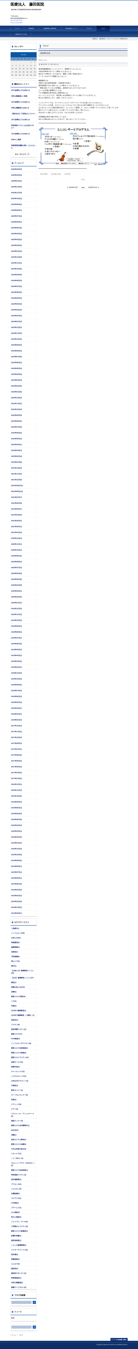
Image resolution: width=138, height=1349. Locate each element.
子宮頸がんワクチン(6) (19, 1226)
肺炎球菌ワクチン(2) (18, 1029)
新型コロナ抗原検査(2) (19, 1048)
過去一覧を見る (20, 154)
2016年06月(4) (16, 814)
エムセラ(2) (15, 1264)
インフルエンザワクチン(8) (21, 1043)
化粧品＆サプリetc (21, 34)
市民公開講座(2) (17, 1283)
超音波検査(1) (16, 1240)
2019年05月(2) (16, 649)
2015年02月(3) (16, 896)
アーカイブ (19, 163)
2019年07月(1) (16, 638)
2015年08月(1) (16, 866)
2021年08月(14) (17, 491)
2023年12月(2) (16, 327)
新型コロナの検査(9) (18, 1053)
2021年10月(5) (16, 480)
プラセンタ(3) (16, 1184)
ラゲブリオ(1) (16, 1198)
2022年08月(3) (16, 421)
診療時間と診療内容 (50, 28)
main (83, 187)
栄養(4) (13, 992)
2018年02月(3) (16, 720)
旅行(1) (13, 966)
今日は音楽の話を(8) (18, 1149)
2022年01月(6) (16, 462)
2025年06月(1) (16, 222)
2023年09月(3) (16, 345)
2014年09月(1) (16, 913)
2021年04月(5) (16, 515)
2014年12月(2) (16, 907)
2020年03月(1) (16, 591)
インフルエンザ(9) (18, 933)
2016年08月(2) (16, 808)
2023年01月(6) (16, 392)
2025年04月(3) (16, 234)
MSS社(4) (14, 1130)
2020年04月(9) (16, 585)
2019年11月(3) (16, 614)
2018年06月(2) (16, 696)
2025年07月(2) (16, 216)
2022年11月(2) (16, 403)
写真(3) (13, 1006)
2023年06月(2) (16, 362)
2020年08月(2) (16, 562)
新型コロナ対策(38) (18, 996)
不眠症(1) (14, 1085)
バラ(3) (13, 1001)
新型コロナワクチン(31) (20, 1057)
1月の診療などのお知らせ (20, 134)
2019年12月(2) (16, 608)
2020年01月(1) (16, 603)
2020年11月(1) (16, 544)
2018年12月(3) (16, 673)
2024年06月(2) (16, 292)
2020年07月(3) (16, 567)
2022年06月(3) (16, 433)
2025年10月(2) (16, 198)
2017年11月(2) (16, 731)
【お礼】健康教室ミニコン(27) (22, 978)
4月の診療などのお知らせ (20, 90)
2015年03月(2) (16, 890)
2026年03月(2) (16, 169)
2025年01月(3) (16, 251)
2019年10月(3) (16, 620)
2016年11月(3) (16, 790)
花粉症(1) (14, 952)
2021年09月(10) (17, 485)
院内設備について (71, 28)
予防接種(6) (15, 956)
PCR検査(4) (15, 1039)
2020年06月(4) (16, 573)
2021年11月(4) (16, 474)
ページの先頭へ (119, 1339)
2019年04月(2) (16, 655)
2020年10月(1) (16, 550)
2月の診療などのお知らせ (20, 119)
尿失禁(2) (14, 1254)
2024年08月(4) (16, 280)
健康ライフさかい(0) (18, 1287)
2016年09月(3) (16, 802)
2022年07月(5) (16, 427)
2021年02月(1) (16, 526)
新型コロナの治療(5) (18, 1144)
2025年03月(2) (16, 239)
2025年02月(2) (16, 245)
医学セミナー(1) (17, 1090)
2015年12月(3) (16, 849)
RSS (13, 1318)
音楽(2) (13, 1099)
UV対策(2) (15, 1203)
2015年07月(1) (16, 872)
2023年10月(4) (16, 339)
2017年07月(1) (16, 749)
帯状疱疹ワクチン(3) (18, 1175)
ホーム (17, 28)
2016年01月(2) (16, 843)
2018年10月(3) (16, 679)
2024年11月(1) (16, 263)
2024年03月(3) (16, 310)
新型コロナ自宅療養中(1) (20, 1125)
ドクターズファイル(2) (19, 1250)
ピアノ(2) (14, 1109)
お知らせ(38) (16, 938)
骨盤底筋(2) (15, 1259)
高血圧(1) (14, 1020)
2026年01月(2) (16, 181)
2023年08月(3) (16, 351)
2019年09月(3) (16, 626)
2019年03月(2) (16, 661)
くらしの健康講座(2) (18, 1245)
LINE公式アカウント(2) (19, 1081)
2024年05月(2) (16, 298)
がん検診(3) (15, 1212)
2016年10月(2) (16, 796)
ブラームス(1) (16, 1208)
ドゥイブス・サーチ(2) (19, 1222)
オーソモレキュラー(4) (19, 1095)
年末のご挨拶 (16, 139)
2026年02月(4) (16, 175)
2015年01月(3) (16, 901)
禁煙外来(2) (15, 1067)
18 (16, 72)
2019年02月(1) (16, 667)
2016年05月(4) (16, 819)
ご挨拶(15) (15, 928)
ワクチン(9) (15, 1025)
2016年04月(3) (16, 825)
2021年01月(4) (16, 532)
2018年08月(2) (16, 685)
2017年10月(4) (16, 737)
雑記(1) (13, 982)
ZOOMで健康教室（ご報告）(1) (22, 1015)
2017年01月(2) (16, 778)
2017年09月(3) (16, 743)
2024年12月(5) (16, 257)
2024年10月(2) (16, 269)
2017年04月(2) (16, 767)
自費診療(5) (15, 1193)
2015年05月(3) (16, 884)
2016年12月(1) (16, 784)
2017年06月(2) (16, 755)
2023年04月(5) (16, 374)
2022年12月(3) (16, 398)
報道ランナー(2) (17, 1121)
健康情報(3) (15, 947)
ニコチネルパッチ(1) (18, 1076)
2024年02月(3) (16, 316)
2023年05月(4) (16, 368)
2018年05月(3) (16, 702)
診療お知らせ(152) (18, 987)
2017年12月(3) (16, 726)
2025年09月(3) (16, 204)
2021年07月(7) (16, 497)
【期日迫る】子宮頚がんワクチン (23, 114)
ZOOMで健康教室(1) (18, 1010)
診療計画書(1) (16, 1236)
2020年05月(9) (16, 579)
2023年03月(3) (16, 380)
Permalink (44, 174)
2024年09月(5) (16, 275)
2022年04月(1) (16, 444)
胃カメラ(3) (15, 961)
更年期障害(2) (16, 1179)
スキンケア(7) (16, 1154)
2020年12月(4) (16, 538)
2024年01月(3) (16, 321)
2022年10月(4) (16, 409)
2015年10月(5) (16, 855)
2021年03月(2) (16, 521)
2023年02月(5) (16, 386)
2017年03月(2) (16, 773)
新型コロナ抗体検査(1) (19, 1170)
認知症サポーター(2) (18, 1273)
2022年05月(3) (16, 439)
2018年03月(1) (16, 714)
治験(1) (13, 1135)
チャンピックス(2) (18, 1071)
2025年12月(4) (16, 187)
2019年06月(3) (16, 644)
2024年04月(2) (16, 304)
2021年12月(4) (16, 468)
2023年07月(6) (16, 357)
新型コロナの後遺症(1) (19, 1231)
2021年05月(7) (16, 509)
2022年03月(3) (16, 450)
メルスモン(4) (16, 1189)
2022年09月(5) (16, 415)
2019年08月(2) (16, 632)
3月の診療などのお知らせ (20, 102)
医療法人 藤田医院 (98, 39)
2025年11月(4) (16, 193)
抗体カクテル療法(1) (18, 1139)
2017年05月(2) (16, 761)
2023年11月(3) (16, 333)
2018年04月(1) (16, 708)
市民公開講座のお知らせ (20, 108)
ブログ (103, 28)
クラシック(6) (16, 1104)
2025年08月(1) (16, 210)
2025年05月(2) (16, 228)
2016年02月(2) (16, 837)
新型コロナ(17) (16, 1034)
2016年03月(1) (16, 831)
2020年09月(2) (16, 556)
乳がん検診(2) (16, 1217)
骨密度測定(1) (16, 1278)
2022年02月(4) (16, 456)
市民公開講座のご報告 (19, 96)
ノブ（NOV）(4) (17, 1158)
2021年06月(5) (16, 503)
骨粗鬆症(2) (15, 942)
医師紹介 (31, 28)
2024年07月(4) (16, 286)
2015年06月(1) (16, 878)
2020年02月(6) (16, 597)
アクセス (89, 28)
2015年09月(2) (16, 860)
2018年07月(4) (16, 690)
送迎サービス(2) (17, 1062)
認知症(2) (14, 1268)
